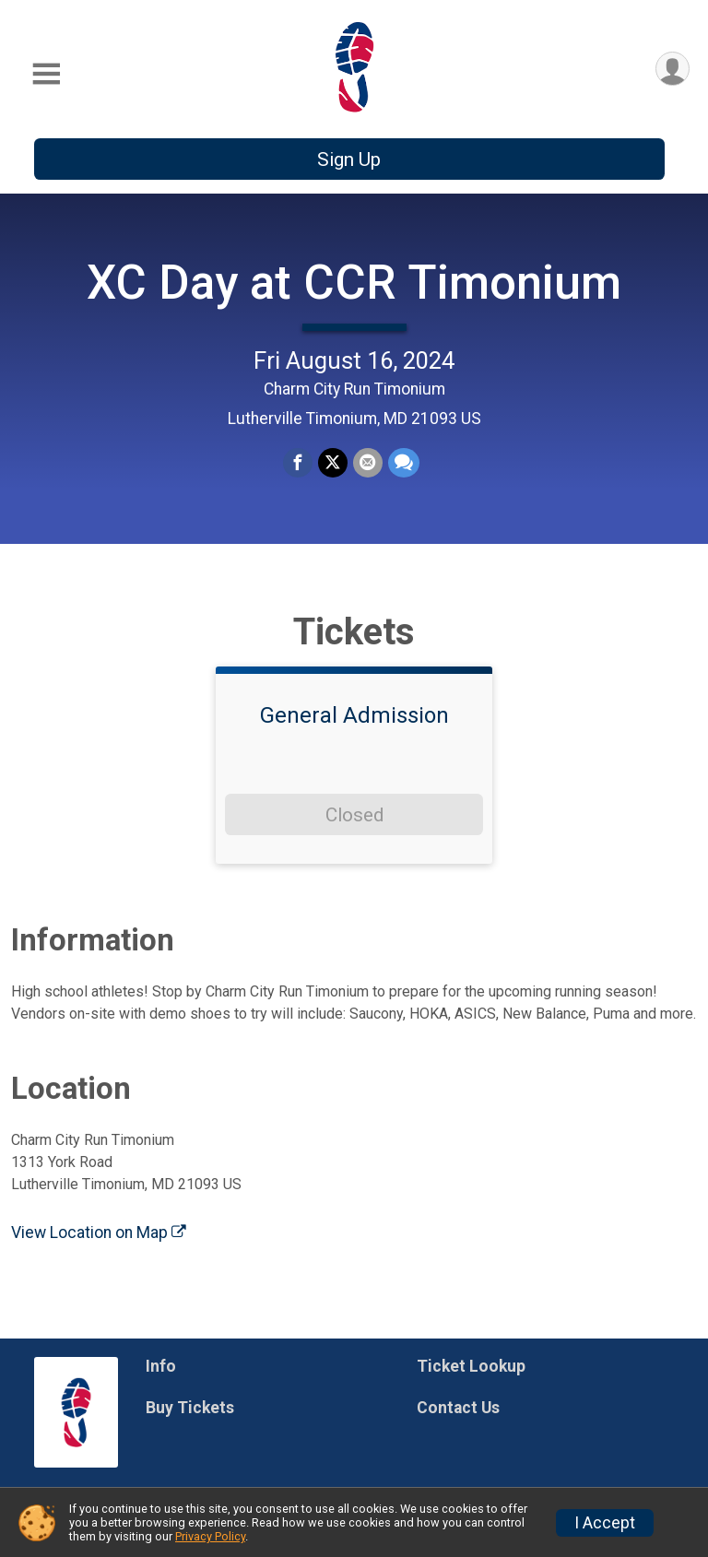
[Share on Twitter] (333, 463)
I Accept (604, 1523)
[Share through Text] (403, 463)
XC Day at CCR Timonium (354, 282)
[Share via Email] (368, 463)
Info (161, 1366)
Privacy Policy (210, 1536)
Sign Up (349, 159)
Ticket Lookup (471, 1366)
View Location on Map (98, 1232)
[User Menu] (672, 69)
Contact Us (458, 1407)
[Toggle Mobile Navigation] (46, 74)
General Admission (354, 715)
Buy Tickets (190, 1407)
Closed (354, 815)
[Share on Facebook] (298, 463)
